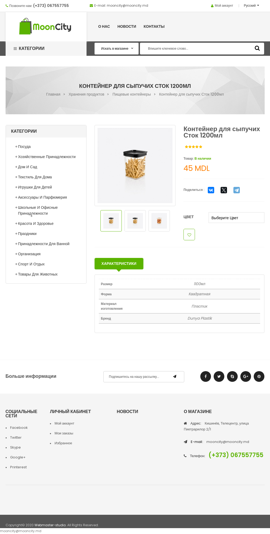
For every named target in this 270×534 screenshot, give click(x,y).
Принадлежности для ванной (44, 243)
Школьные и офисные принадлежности (38, 210)
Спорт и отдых (31, 264)
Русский (250, 5)
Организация (29, 254)
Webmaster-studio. (50, 525)
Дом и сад (27, 167)
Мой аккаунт (224, 5)
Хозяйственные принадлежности (47, 156)
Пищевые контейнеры (131, 94)
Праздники (27, 233)
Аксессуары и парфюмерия (42, 197)
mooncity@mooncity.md (127, 5)
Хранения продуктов (86, 94)
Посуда (24, 146)
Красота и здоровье (36, 223)
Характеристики (118, 263)
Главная (53, 94)
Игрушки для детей (35, 187)
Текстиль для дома (35, 177)
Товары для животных (38, 274)
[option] (135, 165)
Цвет (188, 216)
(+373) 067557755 (51, 5)
